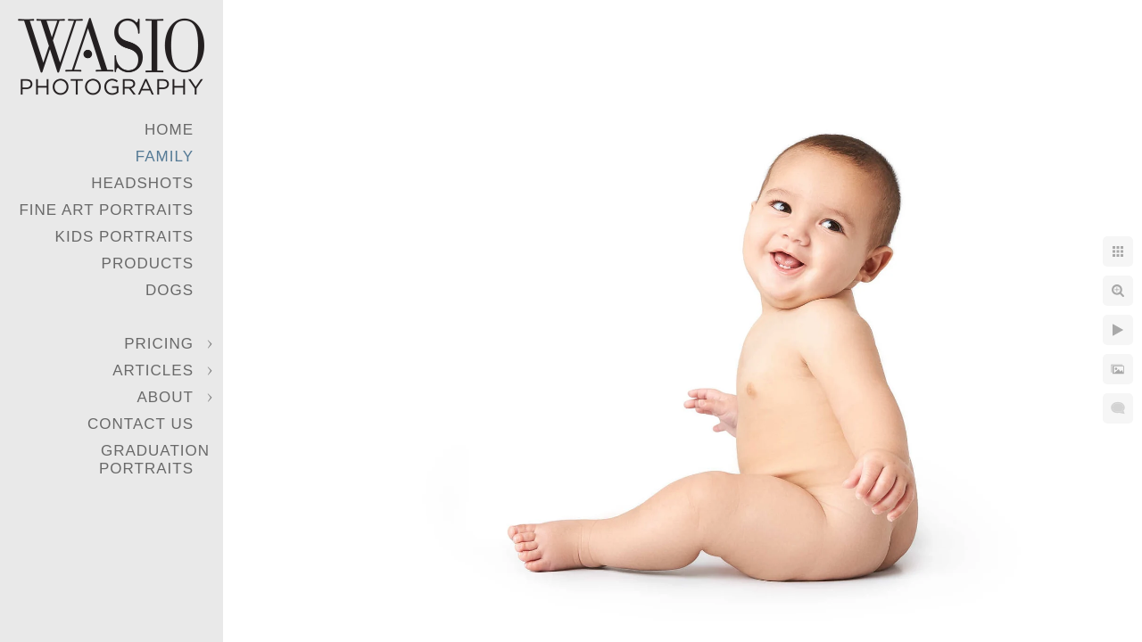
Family (165, 156)
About (165, 397)
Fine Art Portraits (106, 210)
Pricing (159, 343)
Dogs (169, 290)
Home (169, 129)
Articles (153, 370)
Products (148, 263)
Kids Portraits (124, 236)
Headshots (142, 183)
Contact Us (140, 424)
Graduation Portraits (154, 459)
